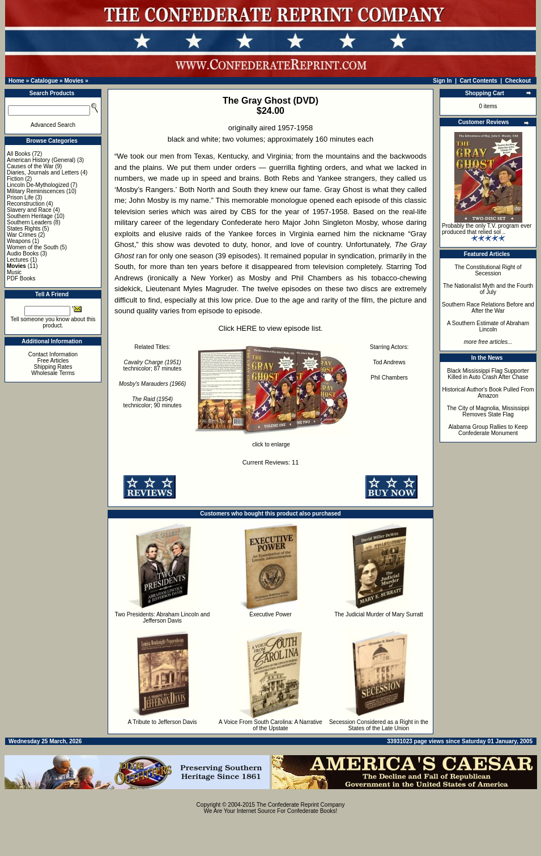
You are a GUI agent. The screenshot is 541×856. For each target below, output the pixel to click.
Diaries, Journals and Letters (43, 172)
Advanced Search (53, 125)
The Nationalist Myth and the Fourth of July (488, 289)
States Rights (23, 228)
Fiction (15, 179)
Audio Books (23, 253)
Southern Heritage (30, 216)
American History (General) (41, 160)
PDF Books (21, 278)
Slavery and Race (29, 210)
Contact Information (53, 354)
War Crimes (21, 235)
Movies (73, 81)
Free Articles (53, 360)
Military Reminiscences (36, 191)
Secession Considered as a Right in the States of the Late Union (378, 725)
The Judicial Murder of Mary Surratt (378, 614)
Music (14, 272)
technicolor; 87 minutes (152, 365)
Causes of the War (30, 166)
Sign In (442, 81)
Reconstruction (26, 204)
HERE (246, 328)
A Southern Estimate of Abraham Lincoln (488, 326)
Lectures (17, 260)
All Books (19, 154)
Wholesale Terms (53, 373)
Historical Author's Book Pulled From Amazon (488, 392)
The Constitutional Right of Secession (488, 270)
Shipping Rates (53, 367)
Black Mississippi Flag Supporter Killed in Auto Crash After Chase (488, 374)
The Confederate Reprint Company (301, 805)
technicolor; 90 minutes (152, 402)
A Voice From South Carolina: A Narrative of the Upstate (270, 725)
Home (16, 81)
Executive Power (270, 614)
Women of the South (32, 247)
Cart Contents (478, 81)
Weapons (19, 241)
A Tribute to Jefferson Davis (162, 722)
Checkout (518, 81)
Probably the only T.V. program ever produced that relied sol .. (486, 229)
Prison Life (20, 197)
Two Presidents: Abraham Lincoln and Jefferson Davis (162, 617)
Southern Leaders (29, 222)
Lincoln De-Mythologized (38, 185)
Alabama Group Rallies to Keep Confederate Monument (487, 430)
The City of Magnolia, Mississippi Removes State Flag (488, 411)
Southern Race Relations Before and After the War (488, 307)
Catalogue (44, 81)
